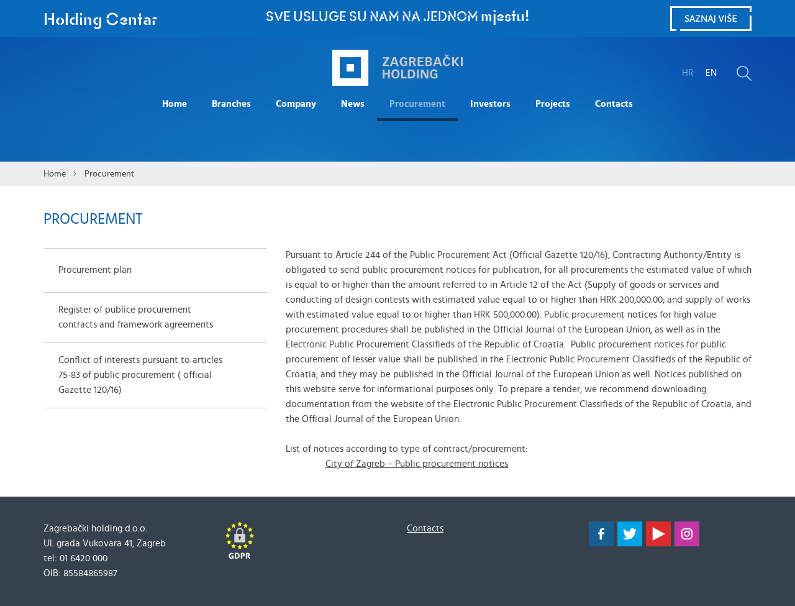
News (353, 104)
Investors (490, 104)
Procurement (417, 104)
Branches (231, 104)
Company (296, 104)
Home (174, 104)
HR (687, 73)
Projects (552, 104)
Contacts (614, 104)
